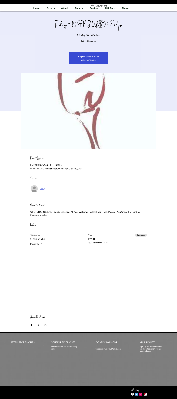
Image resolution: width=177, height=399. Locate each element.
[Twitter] (136, 394)
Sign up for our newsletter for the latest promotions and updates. (151, 349)
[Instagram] (140, 394)
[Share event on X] (38, 325)
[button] (78, 8)
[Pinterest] (145, 394)
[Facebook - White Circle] (132, 394)
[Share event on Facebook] (31, 325)
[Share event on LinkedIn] (45, 325)
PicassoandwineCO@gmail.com (108, 349)
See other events (88, 59)
